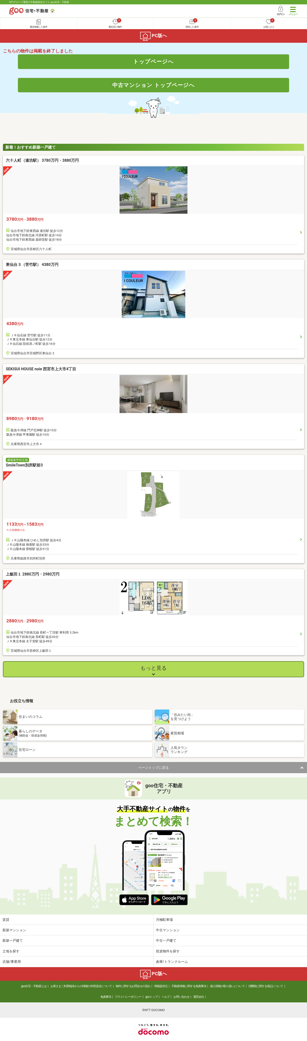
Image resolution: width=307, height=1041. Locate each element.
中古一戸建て (166, 940)
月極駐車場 (164, 920)
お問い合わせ (181, 997)
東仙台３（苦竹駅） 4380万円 (32, 264)
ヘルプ (166, 997)
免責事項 (105, 997)
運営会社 (198, 997)
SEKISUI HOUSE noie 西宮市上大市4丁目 (41, 369)
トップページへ (153, 61)
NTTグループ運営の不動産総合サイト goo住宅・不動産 (39, 2)
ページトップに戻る (153, 768)
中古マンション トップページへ (153, 85)
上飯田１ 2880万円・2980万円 (32, 574)
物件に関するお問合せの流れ (133, 986)
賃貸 (5, 920)
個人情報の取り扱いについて (227, 986)
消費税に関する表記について (265, 986)
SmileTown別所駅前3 (24, 465)
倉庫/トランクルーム (172, 962)
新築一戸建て (12, 940)
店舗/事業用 (11, 962)
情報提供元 (161, 986)
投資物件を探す (168, 951)
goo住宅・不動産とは (34, 986)
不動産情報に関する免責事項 (188, 986)
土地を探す (10, 951)
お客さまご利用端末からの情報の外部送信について (81, 986)
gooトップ (151, 997)
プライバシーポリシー (128, 997)
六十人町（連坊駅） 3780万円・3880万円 (42, 160)
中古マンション (168, 930)
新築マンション (14, 930)
